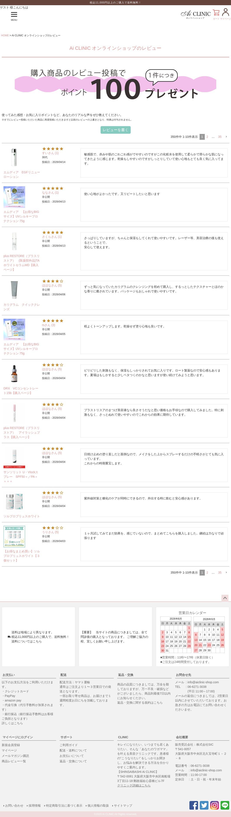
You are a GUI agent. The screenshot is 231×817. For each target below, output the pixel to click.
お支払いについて (72, 755)
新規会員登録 (11, 745)
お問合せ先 (183, 675)
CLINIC (123, 737)
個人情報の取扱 (98, 805)
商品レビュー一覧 (14, 761)
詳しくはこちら (12, 723)
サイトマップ (123, 805)
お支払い (9, 675)
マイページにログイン (18, 737)
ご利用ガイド (69, 745)
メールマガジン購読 (15, 755)
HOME (5, 35)
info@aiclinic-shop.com (203, 682)
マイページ (9, 750)
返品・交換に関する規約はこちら (140, 702)
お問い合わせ (14, 805)
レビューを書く (116, 130)
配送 (63, 675)
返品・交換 (125, 675)
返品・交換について (73, 761)
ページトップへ (224, 598)
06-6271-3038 (197, 686)
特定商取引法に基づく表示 (64, 805)
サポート (66, 737)
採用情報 (35, 805)
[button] (226, 137)
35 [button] (219, 136)
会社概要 (182, 737)
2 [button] (207, 136)
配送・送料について (73, 750)
